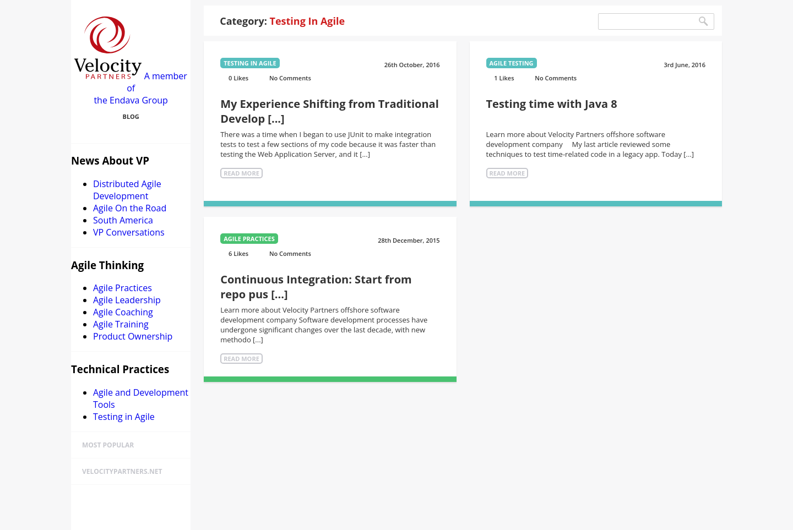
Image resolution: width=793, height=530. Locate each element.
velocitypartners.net (122, 471)
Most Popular (108, 445)
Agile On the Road (129, 208)
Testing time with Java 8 (551, 103)
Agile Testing (512, 63)
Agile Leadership (127, 300)
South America (123, 220)
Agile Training (121, 324)
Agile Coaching (123, 312)
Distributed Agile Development (127, 190)
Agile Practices (122, 288)
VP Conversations (129, 232)
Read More (241, 173)
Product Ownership (132, 336)
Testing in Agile (124, 417)
